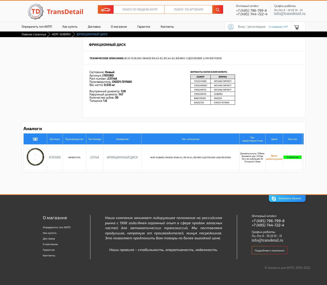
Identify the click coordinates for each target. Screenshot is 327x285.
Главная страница (34, 34)
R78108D (55, 157)
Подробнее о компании (269, 250)
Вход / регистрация (251, 26)
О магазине (119, 26)
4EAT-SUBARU (61, 34)
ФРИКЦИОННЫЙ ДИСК (122, 157)
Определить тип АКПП (37, 26)
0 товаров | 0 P (278, 26)
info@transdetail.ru (290, 13)
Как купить (70, 26)
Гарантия (143, 26)
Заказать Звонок (286, 199)
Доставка (94, 26)
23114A (94, 157)
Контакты (167, 26)
